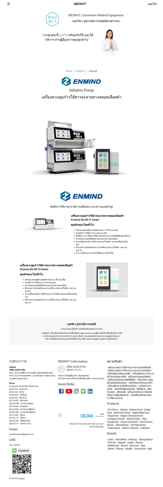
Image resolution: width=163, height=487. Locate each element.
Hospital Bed (113, 416)
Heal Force (134, 445)
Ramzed (124, 445)
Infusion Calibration (130, 428)
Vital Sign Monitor (138, 425)
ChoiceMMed (121, 439)
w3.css (21, 478)
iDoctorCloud (140, 449)
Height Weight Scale (140, 413)
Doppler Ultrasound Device (131, 416)
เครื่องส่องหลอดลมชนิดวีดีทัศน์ (121, 380)
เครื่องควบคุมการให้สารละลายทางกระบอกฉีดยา (129, 370)
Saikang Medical (146, 439)
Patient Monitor (122, 425)
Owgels (130, 442)
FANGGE (112, 442)
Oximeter (123, 409)
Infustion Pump (136, 409)
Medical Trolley (133, 419)
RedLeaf (139, 442)
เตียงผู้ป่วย (141, 389)
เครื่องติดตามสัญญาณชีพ (119, 373)
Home (69, 71)
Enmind (111, 449)
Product (80, 71)
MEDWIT (80, 4)
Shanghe (128, 449)
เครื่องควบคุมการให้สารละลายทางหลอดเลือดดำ (129, 367)
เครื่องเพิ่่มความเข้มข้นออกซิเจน (122, 386)
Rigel (150, 449)
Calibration (145, 428)
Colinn (110, 439)
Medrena (119, 449)
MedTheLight (113, 445)
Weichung (133, 439)
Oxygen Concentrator (129, 422)
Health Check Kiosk (122, 413)
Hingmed (121, 442)
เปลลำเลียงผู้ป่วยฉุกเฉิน (124, 389)
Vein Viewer (113, 409)
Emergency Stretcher (116, 419)
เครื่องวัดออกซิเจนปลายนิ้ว (140, 383)
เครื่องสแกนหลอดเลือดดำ (139, 377)
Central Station (114, 428)
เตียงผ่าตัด (121, 392)
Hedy (143, 445)
